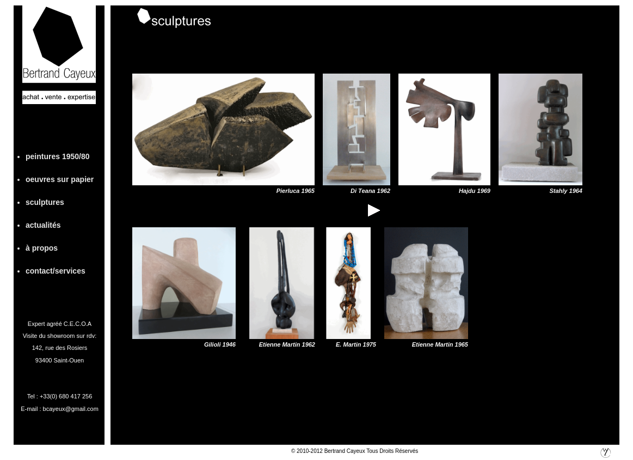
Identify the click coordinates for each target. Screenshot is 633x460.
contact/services (55, 271)
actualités (43, 225)
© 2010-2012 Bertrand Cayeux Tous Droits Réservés (354, 451)
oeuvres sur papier (60, 179)
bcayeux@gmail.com (71, 408)
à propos (42, 248)
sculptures (45, 202)
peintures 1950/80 (58, 156)
